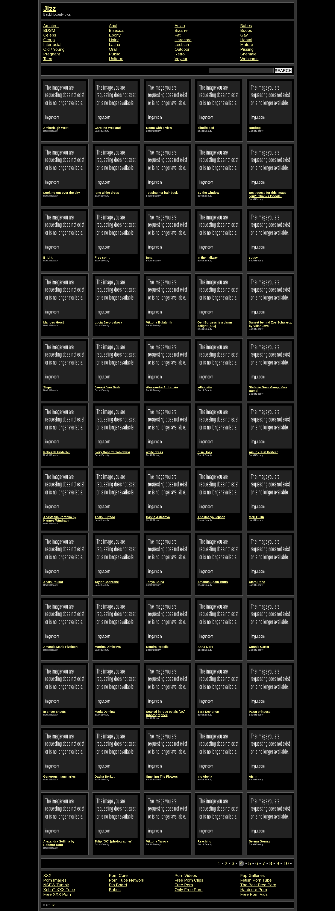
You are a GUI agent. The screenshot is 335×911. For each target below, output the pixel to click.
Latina (114, 44)
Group (49, 40)
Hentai (246, 40)
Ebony (115, 35)
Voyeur (181, 58)
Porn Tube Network (126, 880)
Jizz (49, 8)
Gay (244, 35)
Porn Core (118, 875)
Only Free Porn (189, 889)
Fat (178, 35)
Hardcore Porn (253, 889)
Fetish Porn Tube (256, 880)
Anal (113, 25)
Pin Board (118, 885)
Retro (180, 54)
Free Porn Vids (254, 894)
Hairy (114, 40)
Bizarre (181, 30)
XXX (47, 875)
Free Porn (184, 885)
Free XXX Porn (57, 894)
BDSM (49, 30)
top (53, 905)
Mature (246, 44)
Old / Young (54, 49)
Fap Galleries (252, 875)
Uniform (116, 58)
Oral (113, 49)
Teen (47, 58)
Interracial (52, 44)
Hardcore (183, 40)
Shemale (248, 54)
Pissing (247, 49)
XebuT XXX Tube (59, 889)
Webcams (249, 58)
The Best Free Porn (258, 885)
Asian (180, 25)
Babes (246, 25)
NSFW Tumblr (56, 885)
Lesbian (182, 44)
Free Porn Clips (189, 880)
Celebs (49, 35)
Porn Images (55, 880)
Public (114, 54)
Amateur (51, 25)
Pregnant (51, 54)
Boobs (246, 30)
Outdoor (182, 49)
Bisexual (117, 30)
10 (286, 863)
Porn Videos (186, 875)
